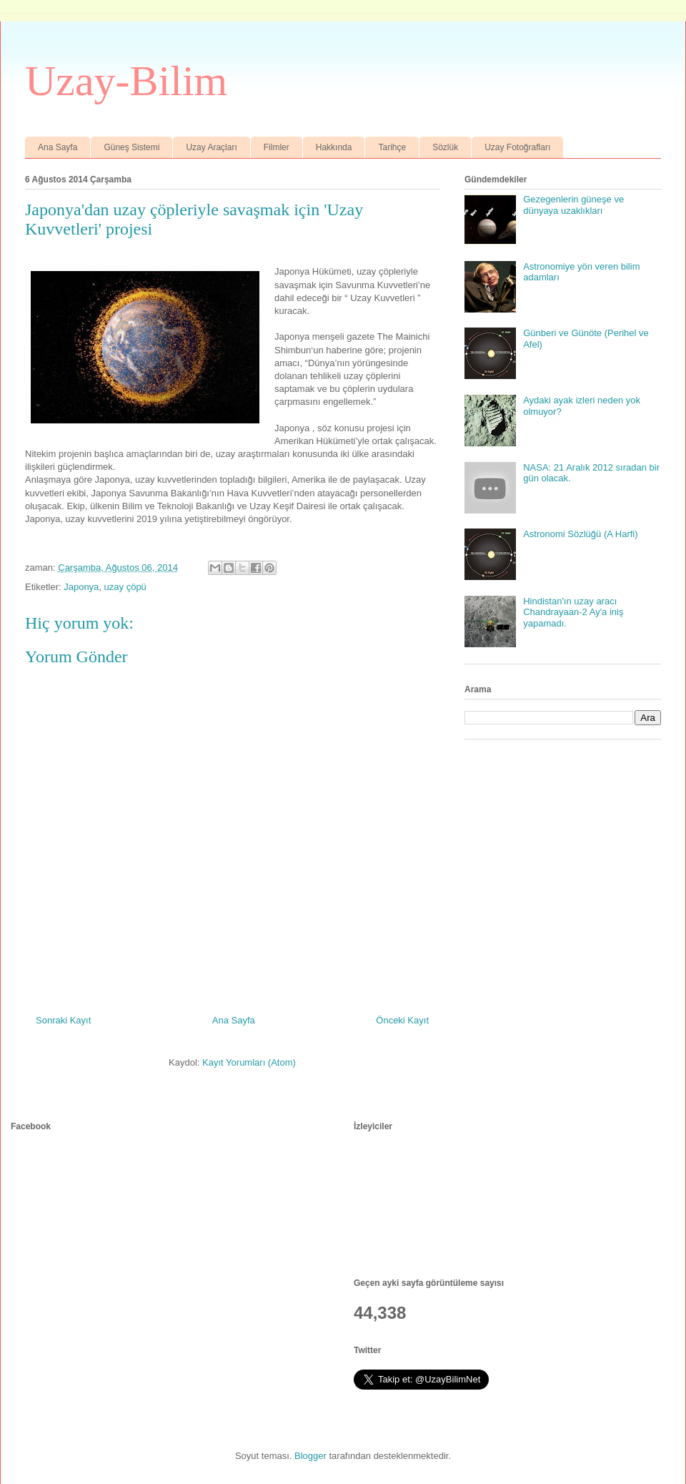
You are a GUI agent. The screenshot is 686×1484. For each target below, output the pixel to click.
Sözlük (445, 147)
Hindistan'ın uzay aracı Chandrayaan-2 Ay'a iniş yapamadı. (573, 612)
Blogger (310, 1455)
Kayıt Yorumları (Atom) (249, 1062)
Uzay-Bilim (126, 80)
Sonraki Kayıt (63, 1020)
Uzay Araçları (211, 147)
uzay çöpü (125, 586)
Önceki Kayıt (402, 1020)
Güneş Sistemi (131, 147)
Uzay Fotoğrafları (517, 147)
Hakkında (334, 147)
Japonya (81, 586)
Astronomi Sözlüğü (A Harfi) (580, 534)
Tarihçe (392, 147)
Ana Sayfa (57, 147)
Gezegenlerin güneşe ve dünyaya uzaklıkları (573, 205)
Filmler (276, 147)
